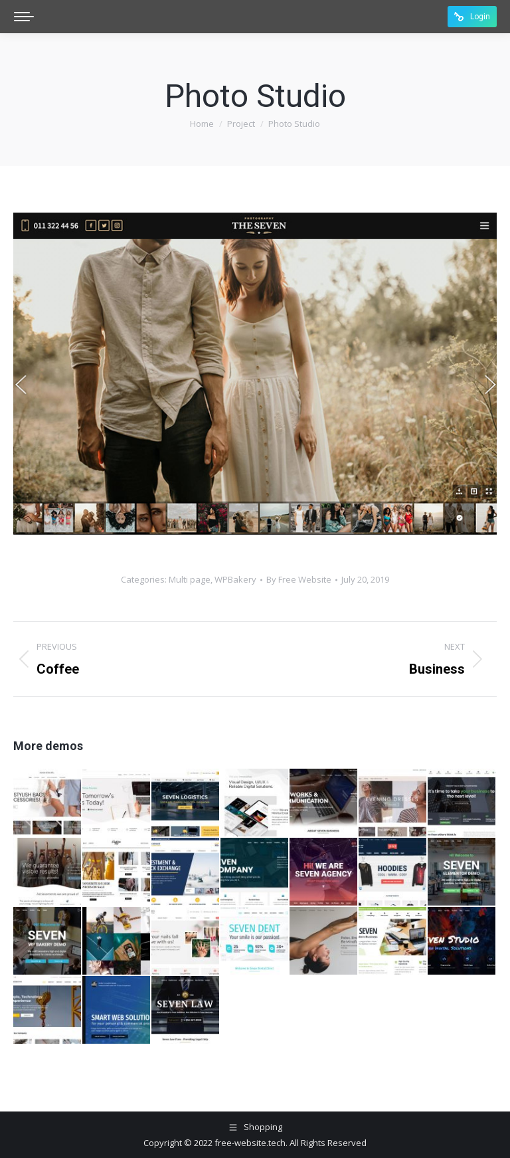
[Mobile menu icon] (24, 16)
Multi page (190, 579)
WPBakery (235, 579)
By (298, 579)
